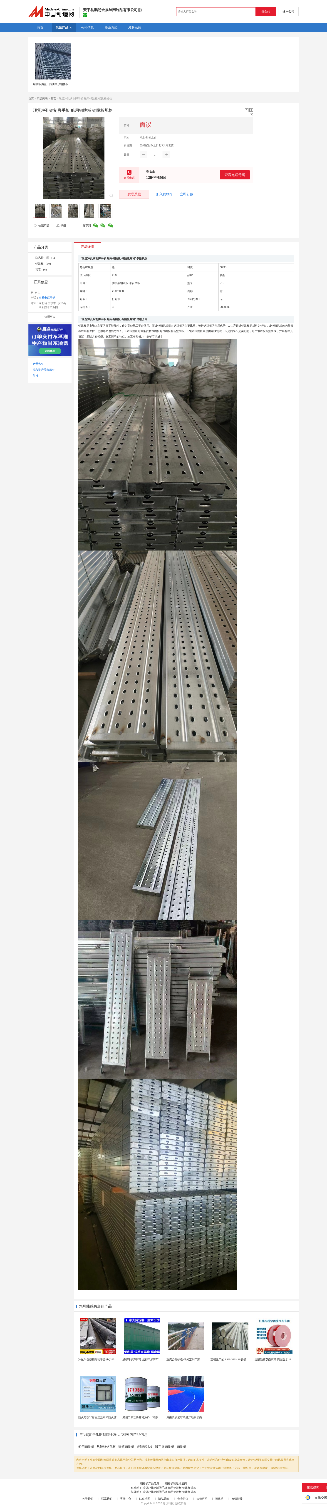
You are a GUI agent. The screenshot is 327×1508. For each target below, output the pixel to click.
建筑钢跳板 (126, 1446)
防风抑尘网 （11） (46, 257)
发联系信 (134, 194)
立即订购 (186, 194)
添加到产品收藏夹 (44, 369)
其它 (53, 98)
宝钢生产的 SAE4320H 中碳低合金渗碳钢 (235, 1359)
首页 (31, 98)
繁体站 (219, 1498)
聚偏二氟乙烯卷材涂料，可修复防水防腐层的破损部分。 (156, 1417)
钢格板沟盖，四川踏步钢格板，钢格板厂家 (59, 84)
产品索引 (38, 363)
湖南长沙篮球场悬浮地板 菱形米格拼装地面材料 (195, 1417)
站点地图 (144, 1498)
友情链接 (237, 1498)
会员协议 (182, 1498)
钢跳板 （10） (43, 263)
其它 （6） (41, 269)
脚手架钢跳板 (164, 1446)
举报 (61, 225)
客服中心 (125, 1498)
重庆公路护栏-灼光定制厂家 (183, 1359)
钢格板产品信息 (149, 1483)
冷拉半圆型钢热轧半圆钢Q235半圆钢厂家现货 (106, 1359)
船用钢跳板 (86, 1446)
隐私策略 (163, 1498)
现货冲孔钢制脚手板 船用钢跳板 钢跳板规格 (169, 1487)
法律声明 (201, 1498)
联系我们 (106, 1498)
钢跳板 (181, 1446)
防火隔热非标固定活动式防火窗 (97, 1417)
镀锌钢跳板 (145, 1446)
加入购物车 (164, 194)
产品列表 (42, 98)
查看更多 (50, 316)
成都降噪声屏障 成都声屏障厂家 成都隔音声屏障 (151, 1359)
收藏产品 (41, 225)
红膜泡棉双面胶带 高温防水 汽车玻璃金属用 (281, 1359)
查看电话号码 (235, 175)
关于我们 (87, 1498)
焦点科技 (168, 1503)
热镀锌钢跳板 (106, 1446)
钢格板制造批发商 (176, 1483)
